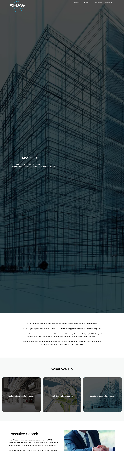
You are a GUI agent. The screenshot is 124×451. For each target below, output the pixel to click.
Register (87, 2)
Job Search (98, 3)
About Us (77, 3)
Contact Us (108, 3)
